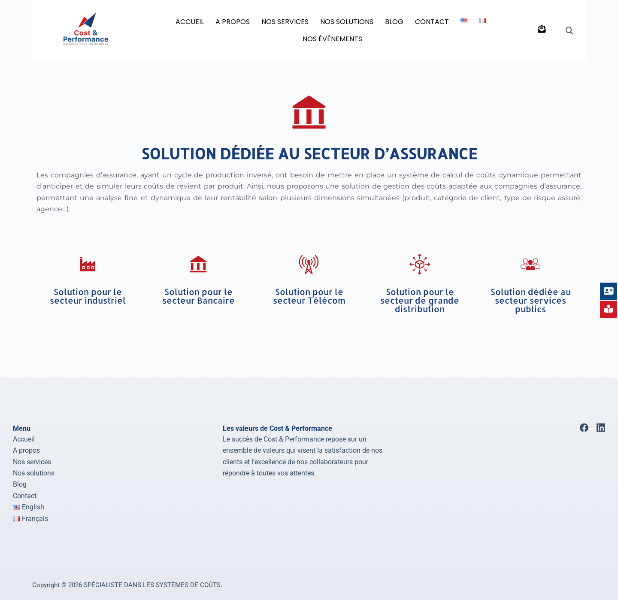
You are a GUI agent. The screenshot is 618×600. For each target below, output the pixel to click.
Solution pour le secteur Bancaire (198, 296)
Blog (20, 484)
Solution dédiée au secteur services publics (531, 300)
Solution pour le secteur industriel (88, 296)
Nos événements (332, 39)
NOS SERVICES (285, 22)
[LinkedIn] (601, 427)
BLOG (394, 22)
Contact (432, 22)
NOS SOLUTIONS (346, 22)
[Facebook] (584, 427)
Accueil (190, 22)
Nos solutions (34, 473)
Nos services (32, 461)
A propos (26, 450)
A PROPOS (232, 22)
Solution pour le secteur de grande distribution (419, 300)
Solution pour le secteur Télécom (309, 296)
